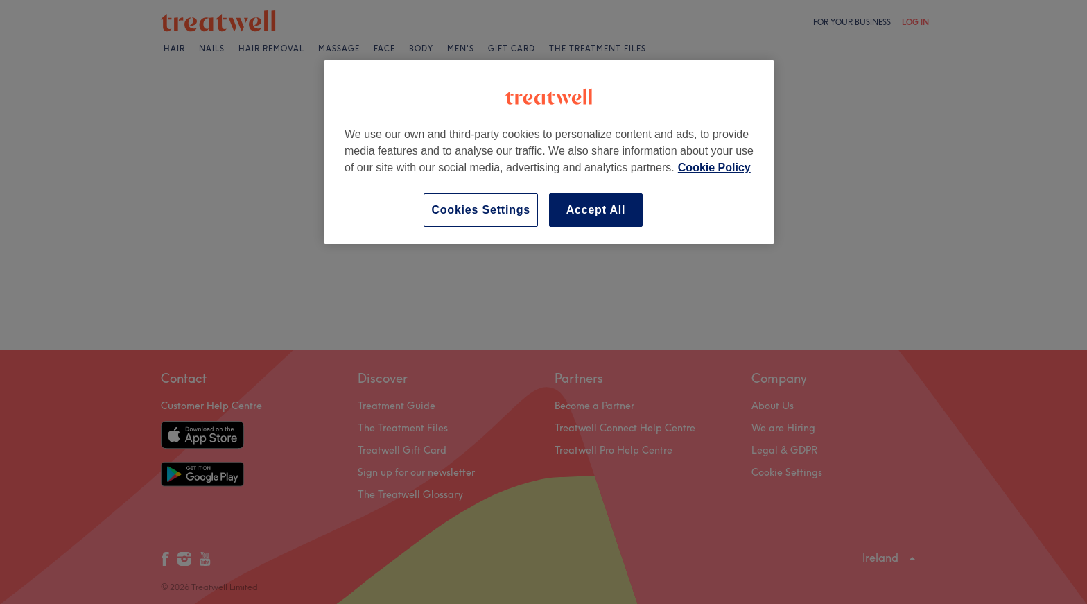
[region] (549, 152)
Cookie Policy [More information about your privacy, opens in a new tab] (714, 167)
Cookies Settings (480, 210)
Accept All (596, 210)
